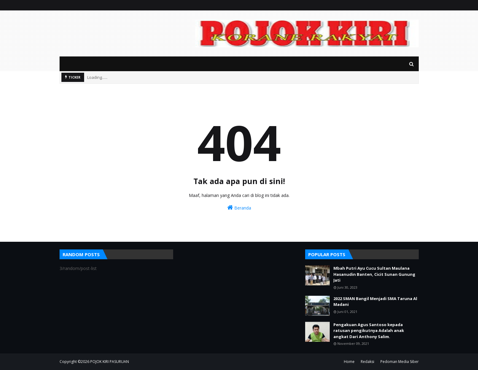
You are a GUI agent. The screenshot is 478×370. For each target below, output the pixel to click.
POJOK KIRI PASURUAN (109, 361)
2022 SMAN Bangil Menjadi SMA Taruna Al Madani (375, 301)
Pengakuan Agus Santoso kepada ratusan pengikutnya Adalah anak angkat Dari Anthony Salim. (368, 330)
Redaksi (367, 361)
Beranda (239, 207)
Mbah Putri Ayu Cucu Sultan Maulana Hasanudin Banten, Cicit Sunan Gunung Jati (374, 274)
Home (349, 361)
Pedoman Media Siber (399, 361)
